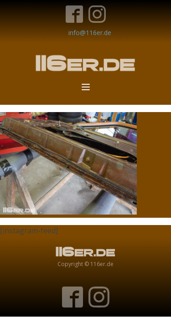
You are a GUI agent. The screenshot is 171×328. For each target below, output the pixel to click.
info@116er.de (89, 32)
